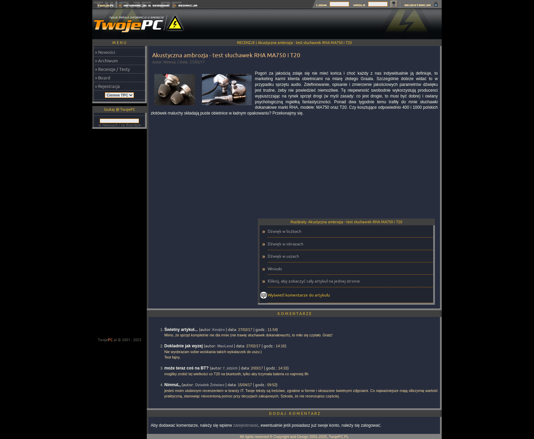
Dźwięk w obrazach (285, 244)
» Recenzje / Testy (112, 69)
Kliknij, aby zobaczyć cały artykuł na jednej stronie (314, 281)
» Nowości (105, 52)
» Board (102, 77)
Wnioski (275, 269)
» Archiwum (106, 60)
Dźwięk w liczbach (284, 231)
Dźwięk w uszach (283, 256)
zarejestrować (245, 425)
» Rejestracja (107, 86)
